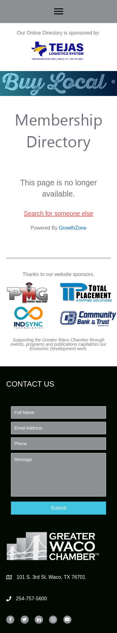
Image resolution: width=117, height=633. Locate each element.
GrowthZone (72, 228)
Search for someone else (58, 213)
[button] (58, 508)
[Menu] (58, 11)
